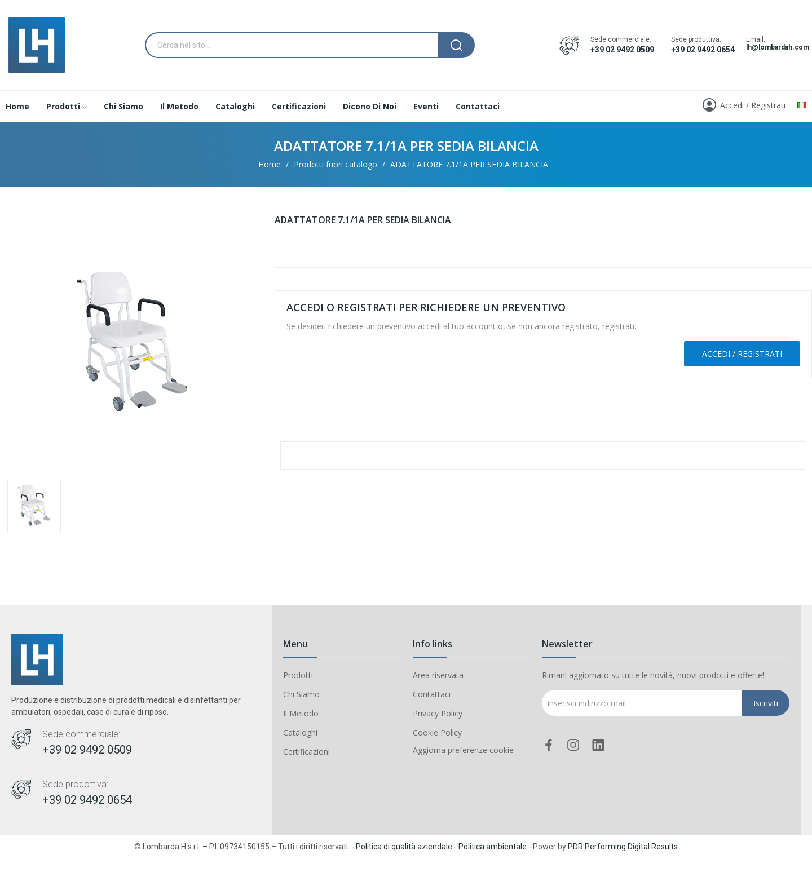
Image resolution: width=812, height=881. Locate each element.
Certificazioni (306, 751)
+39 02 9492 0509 (622, 50)
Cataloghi (300, 732)
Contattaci (432, 694)
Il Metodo (301, 713)
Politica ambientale (492, 846)
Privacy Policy (437, 713)
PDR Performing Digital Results (623, 846)
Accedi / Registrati (742, 353)
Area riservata (438, 675)
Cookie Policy (437, 732)
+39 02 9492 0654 (703, 50)
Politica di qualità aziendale (404, 846)
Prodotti (298, 675)
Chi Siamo (301, 694)
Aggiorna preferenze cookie (463, 750)
